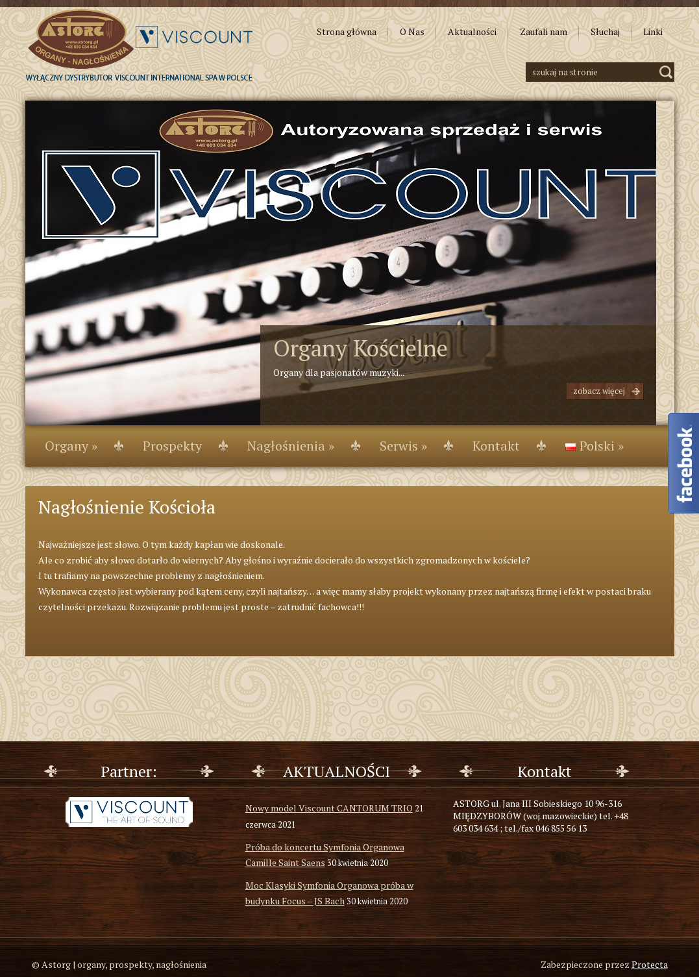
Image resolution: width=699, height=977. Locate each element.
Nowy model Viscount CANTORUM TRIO (329, 808)
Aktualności (472, 31)
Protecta (650, 964)
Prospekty (172, 445)
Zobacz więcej (599, 391)
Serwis (403, 445)
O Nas (412, 31)
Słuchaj (605, 31)
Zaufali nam (543, 31)
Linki (653, 31)
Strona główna (346, 31)
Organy (71, 445)
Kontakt (496, 445)
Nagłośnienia (290, 445)
